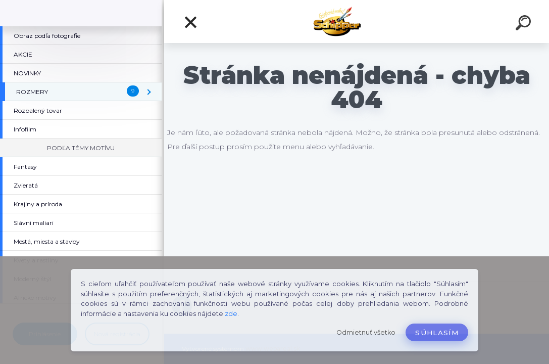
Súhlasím (437, 333)
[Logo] (357, 21)
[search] (525, 24)
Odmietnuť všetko (365, 332)
